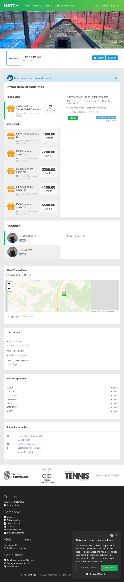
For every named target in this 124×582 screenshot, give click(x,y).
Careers (9, 526)
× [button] (116, 535)
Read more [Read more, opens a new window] (97, 561)
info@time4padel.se (27, 443)
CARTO (116, 311)
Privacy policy (12, 520)
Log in (73, 118)
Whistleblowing (12, 529)
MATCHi (11, 5)
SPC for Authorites (14, 532)
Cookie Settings (28, 574)
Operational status (14, 501)
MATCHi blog (11, 566)
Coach (112, 58)
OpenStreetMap (102, 311)
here (52, 78)
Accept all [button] (109, 567)
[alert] (96, 555)
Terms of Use (12, 523)
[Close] (116, 78)
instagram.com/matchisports (19, 563)
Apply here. (111, 120)
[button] (64, 294)
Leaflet (93, 311)
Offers (99, 58)
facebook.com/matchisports (19, 560)
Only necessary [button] (87, 567)
